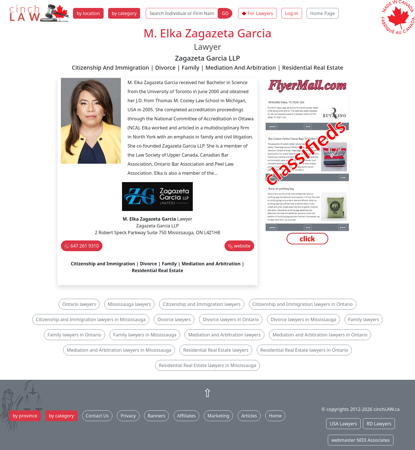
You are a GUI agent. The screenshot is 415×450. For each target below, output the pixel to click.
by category (124, 13)
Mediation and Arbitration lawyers (224, 335)
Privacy (128, 416)
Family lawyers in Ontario (74, 335)
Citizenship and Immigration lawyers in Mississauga (91, 319)
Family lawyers (363, 319)
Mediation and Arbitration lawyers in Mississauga (119, 350)
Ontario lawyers (79, 304)
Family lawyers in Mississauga (144, 335)
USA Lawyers (343, 424)
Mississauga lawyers (129, 304)
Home (275, 416)
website (242, 246)
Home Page (322, 13)
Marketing (218, 416)
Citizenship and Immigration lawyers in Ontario (303, 304)
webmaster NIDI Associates (360, 440)
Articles (249, 416)
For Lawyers (260, 13)
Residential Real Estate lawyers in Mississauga (207, 365)
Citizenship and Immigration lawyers (201, 304)
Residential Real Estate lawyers (215, 350)
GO (225, 13)
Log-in (291, 13)
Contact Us (97, 416)
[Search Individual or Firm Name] (182, 13)
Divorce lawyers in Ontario (231, 319)
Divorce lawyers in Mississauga (303, 319)
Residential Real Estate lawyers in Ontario (304, 350)
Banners (156, 416)
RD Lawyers (379, 424)
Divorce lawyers (174, 319)
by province (25, 416)
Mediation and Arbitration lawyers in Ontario (320, 335)
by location (88, 13)
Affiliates (186, 416)
